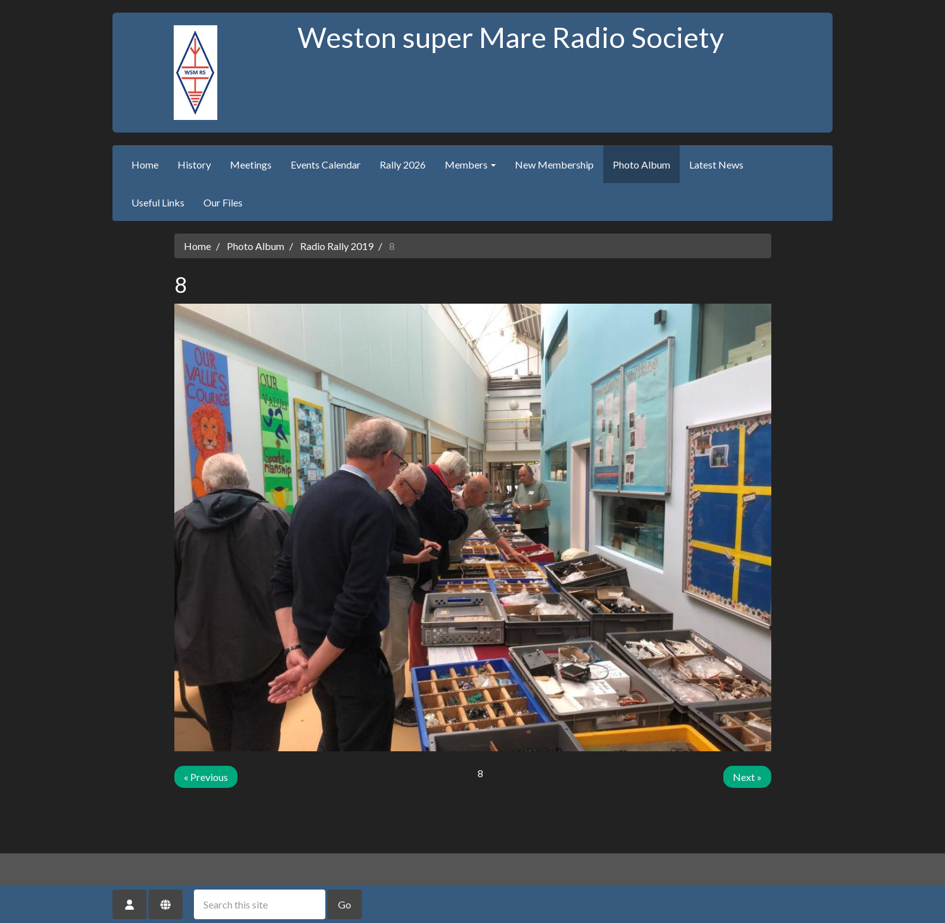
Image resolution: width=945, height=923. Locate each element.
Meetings (251, 164)
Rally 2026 (403, 164)
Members (470, 164)
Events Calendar (326, 164)
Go (344, 904)
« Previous (206, 777)
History (194, 164)
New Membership (554, 164)
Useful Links (157, 202)
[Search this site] (259, 904)
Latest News (716, 164)
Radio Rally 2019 (336, 246)
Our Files (223, 202)
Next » (747, 777)
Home (145, 164)
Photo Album (641, 164)
